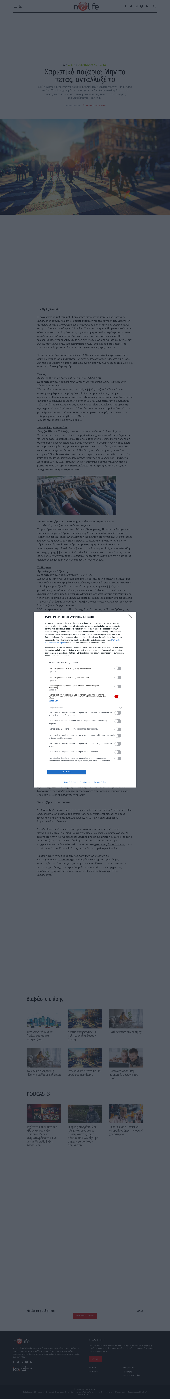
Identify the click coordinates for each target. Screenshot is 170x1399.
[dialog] (85, 699)
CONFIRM (67, 772)
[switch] (117, 668)
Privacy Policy (100, 782)
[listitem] (85, 662)
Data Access (85, 782)
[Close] (130, 616)
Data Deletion (70, 782)
